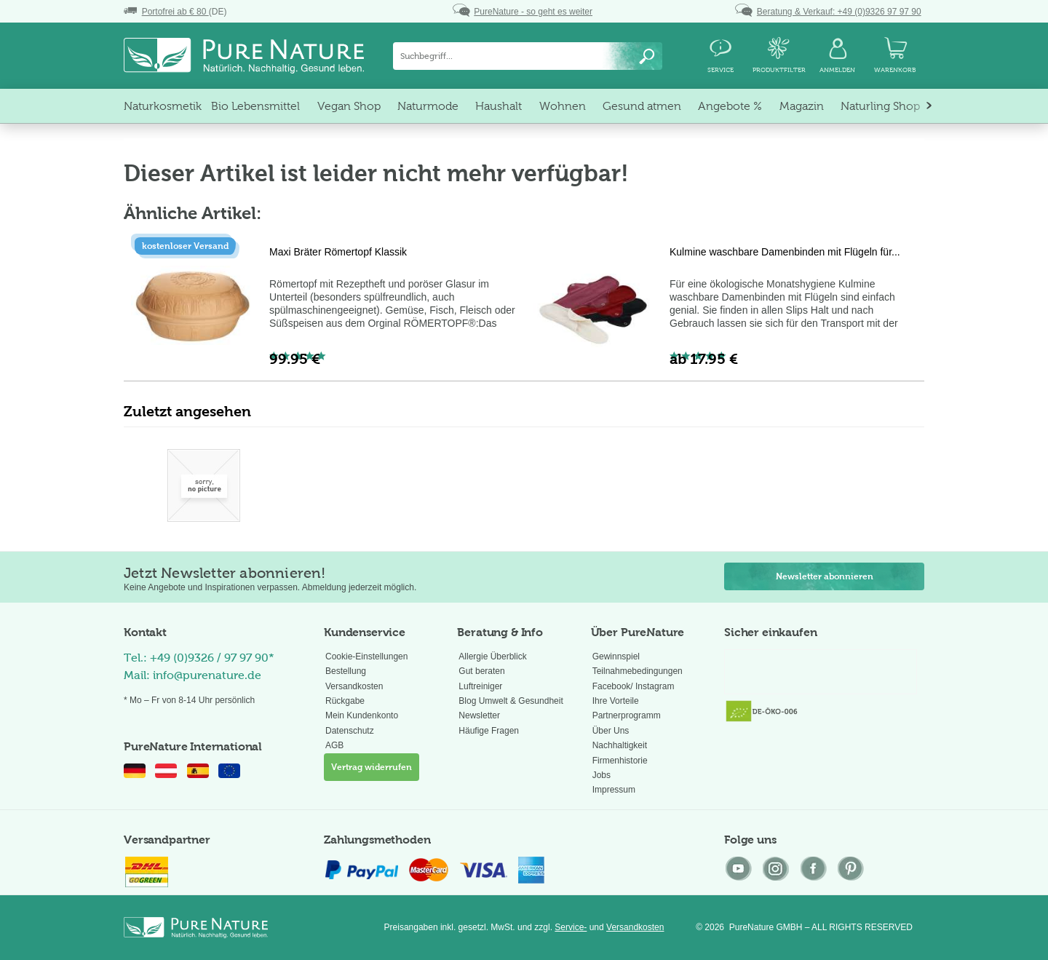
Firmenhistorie (620, 760)
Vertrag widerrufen (371, 767)
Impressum (613, 790)
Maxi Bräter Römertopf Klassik (338, 252)
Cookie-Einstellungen (366, 656)
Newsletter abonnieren (824, 576)
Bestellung (345, 671)
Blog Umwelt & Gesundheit (510, 701)
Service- (571, 927)
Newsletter (479, 715)
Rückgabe (345, 701)
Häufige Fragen (488, 731)
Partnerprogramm (626, 715)
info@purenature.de (207, 675)
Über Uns (611, 731)
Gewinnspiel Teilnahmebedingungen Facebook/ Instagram (637, 671)
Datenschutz (349, 731)
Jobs (601, 775)
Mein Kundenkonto (361, 715)
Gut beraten (481, 671)
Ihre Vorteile (615, 701)
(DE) (175, 12)
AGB (334, 745)
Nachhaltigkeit (619, 745)
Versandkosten (354, 686)
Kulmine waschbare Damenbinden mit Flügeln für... (785, 252)
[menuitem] (527, 56)
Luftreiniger (480, 686)
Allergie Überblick (492, 656)
